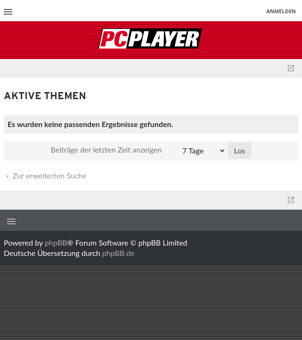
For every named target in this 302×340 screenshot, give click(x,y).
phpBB (56, 242)
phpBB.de (118, 252)
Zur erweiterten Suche (45, 175)
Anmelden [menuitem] (281, 11)
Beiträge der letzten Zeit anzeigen (138, 151)
